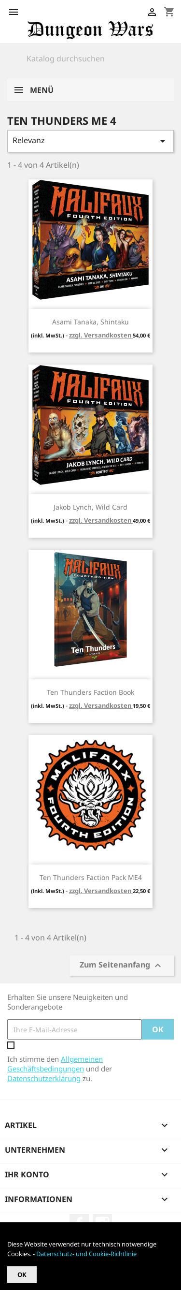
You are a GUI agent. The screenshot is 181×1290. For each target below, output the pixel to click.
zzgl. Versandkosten (101, 335)
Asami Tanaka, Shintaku (90, 321)
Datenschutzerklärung (44, 1078)
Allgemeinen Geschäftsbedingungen (55, 1063)
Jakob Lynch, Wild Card (90, 507)
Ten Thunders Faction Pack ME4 (91, 877)
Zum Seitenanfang (122, 966)
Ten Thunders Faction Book (90, 692)
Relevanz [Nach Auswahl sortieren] (90, 141)
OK (22, 1274)
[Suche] (90, 58)
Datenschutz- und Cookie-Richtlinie (86, 1253)
